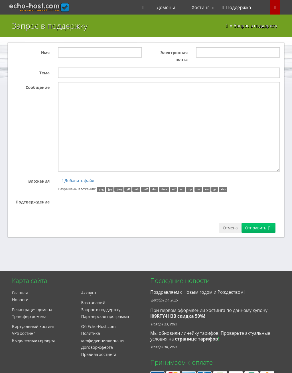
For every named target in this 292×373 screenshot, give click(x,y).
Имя (45, 52)
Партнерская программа (105, 316)
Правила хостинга (99, 354)
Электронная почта (174, 56)
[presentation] (101, 208)
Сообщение (38, 87)
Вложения (39, 181)
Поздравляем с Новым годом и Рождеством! (197, 292)
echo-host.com (28, 7)
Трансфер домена (29, 316)
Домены (164, 7)
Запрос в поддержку (101, 309)
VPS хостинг (23, 333)
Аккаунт (89, 292)
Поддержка (236, 7)
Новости (20, 299)
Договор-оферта (97, 347)
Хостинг (198, 7)
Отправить (257, 228)
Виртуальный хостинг (33, 326)
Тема (44, 73)
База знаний (93, 302)
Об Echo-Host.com (98, 326)
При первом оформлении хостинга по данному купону (208, 313)
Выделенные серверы (33, 340)
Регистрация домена (32, 309)
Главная (20, 292)
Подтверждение (33, 202)
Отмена (230, 228)
